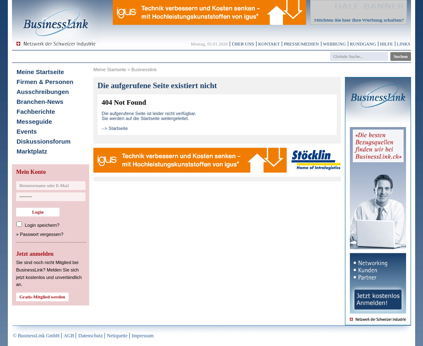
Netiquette (117, 336)
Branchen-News (40, 101)
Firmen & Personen (45, 81)
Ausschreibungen (43, 91)
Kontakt (269, 43)
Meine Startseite (40, 71)
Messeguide (34, 121)
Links (403, 43)
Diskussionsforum (44, 141)
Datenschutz (90, 336)
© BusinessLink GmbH (36, 336)
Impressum (143, 336)
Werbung (334, 43)
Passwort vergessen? (41, 234)
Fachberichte (36, 111)
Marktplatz (32, 151)
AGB (69, 336)
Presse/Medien (301, 43)
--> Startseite (115, 128)
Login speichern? (42, 225)
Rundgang (363, 43)
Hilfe (386, 43)
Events (27, 131)
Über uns (243, 43)
